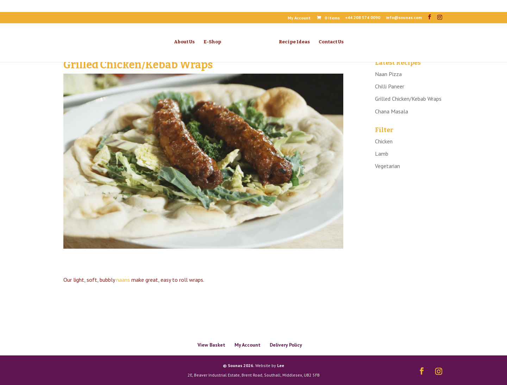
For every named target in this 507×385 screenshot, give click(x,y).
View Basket (211, 345)
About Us (184, 41)
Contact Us (331, 41)
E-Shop (212, 41)
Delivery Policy (286, 345)
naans (123, 279)
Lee (280, 365)
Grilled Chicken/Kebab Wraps (408, 98)
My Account (299, 18)
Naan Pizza (388, 73)
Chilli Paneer (389, 86)
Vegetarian (387, 165)
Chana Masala (391, 111)
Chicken (384, 141)
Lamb (381, 153)
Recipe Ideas (294, 41)
